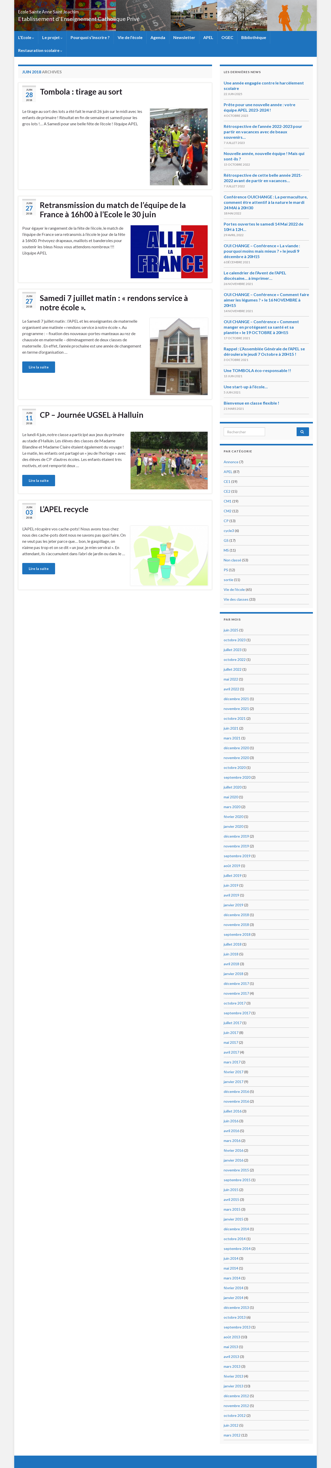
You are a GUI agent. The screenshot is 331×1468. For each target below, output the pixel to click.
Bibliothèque (253, 37)
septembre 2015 (237, 1180)
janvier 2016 (233, 1160)
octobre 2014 (235, 1239)
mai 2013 (231, 1347)
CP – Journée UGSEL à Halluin (92, 414)
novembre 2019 (236, 846)
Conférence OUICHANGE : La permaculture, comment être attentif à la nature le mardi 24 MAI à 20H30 (266, 202)
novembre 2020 (236, 757)
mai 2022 (231, 679)
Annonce (231, 462)
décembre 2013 (236, 1307)
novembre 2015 (236, 1170)
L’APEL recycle (64, 509)
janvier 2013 (233, 1386)
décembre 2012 (236, 1396)
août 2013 (232, 1337)
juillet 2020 (233, 787)
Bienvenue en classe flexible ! (251, 402)
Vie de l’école (130, 37)
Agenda (158, 37)
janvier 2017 (233, 1081)
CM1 (227, 501)
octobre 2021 (235, 718)
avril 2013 (231, 1356)
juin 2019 (231, 885)
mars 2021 (232, 738)
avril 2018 (231, 964)
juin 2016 (231, 1121)
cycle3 (229, 530)
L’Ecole (26, 37)
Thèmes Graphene (61, 1462)
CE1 (227, 481)
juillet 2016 (233, 1111)
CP (226, 521)
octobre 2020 (235, 767)
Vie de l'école (234, 589)
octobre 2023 (235, 640)
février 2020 (233, 816)
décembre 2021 (236, 699)
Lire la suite (39, 367)
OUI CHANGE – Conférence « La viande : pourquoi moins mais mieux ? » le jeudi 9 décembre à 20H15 (262, 251)
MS (226, 550)
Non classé (232, 560)
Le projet (52, 37)
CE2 (227, 491)
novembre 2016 (236, 1101)
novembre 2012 (236, 1405)
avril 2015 (231, 1199)
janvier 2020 (233, 826)
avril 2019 (231, 895)
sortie (228, 579)
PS (226, 570)
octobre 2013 (235, 1317)
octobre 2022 (235, 659)
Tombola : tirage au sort (81, 91)
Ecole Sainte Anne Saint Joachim (71, 10)
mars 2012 (232, 1435)
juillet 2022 (233, 669)
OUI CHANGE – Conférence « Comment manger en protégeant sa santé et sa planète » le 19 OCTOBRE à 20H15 (261, 327)
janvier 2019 (233, 905)
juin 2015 (231, 1189)
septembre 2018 (237, 934)
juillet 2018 (233, 944)
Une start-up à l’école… (246, 386)
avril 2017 (231, 1052)
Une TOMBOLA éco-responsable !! (257, 370)
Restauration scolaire (40, 50)
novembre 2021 (236, 708)
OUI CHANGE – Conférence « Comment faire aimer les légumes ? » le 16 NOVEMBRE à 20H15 (266, 300)
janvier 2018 (233, 973)
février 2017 (233, 1072)
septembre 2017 (237, 1013)
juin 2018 (231, 954)
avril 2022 (231, 689)
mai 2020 (231, 797)
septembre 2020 (237, 777)
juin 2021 (231, 728)
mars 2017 (232, 1062)
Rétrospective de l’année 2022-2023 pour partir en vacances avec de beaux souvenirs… (263, 132)
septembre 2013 (237, 1327)
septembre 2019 (237, 856)
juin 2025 (231, 630)
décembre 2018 (236, 915)
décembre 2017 (236, 983)
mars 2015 (232, 1209)
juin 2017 (231, 1032)
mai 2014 (231, 1268)
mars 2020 (232, 807)
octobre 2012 (235, 1415)
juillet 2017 (233, 1023)
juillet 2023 (233, 649)
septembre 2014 (237, 1248)
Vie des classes (236, 599)
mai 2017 (231, 1042)
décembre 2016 (236, 1091)
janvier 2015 (233, 1219)
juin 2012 (231, 1425)
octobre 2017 (235, 1003)
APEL (208, 37)
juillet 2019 (233, 875)
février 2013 (233, 1376)
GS (226, 540)
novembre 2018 (236, 924)
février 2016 (233, 1150)
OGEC (227, 37)
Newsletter (184, 37)
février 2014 (233, 1288)
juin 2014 (231, 1258)
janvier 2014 (233, 1297)
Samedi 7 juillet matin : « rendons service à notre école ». (114, 302)
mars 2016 (232, 1140)
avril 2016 (231, 1131)
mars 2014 (232, 1278)
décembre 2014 (236, 1229)
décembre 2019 (236, 836)
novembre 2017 (236, 993)
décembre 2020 (236, 748)
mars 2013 (232, 1366)
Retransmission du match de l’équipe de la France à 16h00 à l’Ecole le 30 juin (113, 209)
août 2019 (232, 865)
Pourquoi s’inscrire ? (90, 37)
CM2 (227, 511)
